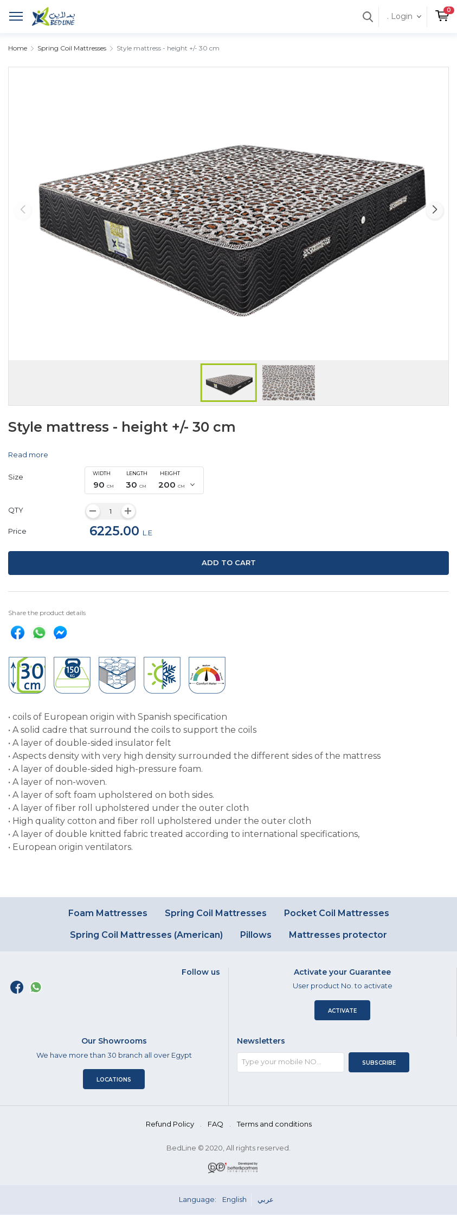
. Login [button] (400, 16)
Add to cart (229, 562)
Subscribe (379, 1062)
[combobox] (144, 480)
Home (17, 48)
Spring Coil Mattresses (71, 48)
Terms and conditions (274, 1124)
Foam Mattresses (107, 913)
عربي (266, 1199)
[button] (442, 11)
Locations (113, 1079)
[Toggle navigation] (16, 18)
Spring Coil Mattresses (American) (146, 935)
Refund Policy (170, 1124)
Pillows (256, 935)
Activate (342, 1010)
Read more (28, 454)
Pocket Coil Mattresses (336, 913)
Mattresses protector (338, 935)
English (234, 1199)
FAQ (215, 1124)
